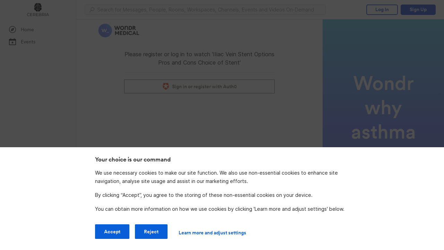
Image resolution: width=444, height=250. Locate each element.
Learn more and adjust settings (212, 232)
